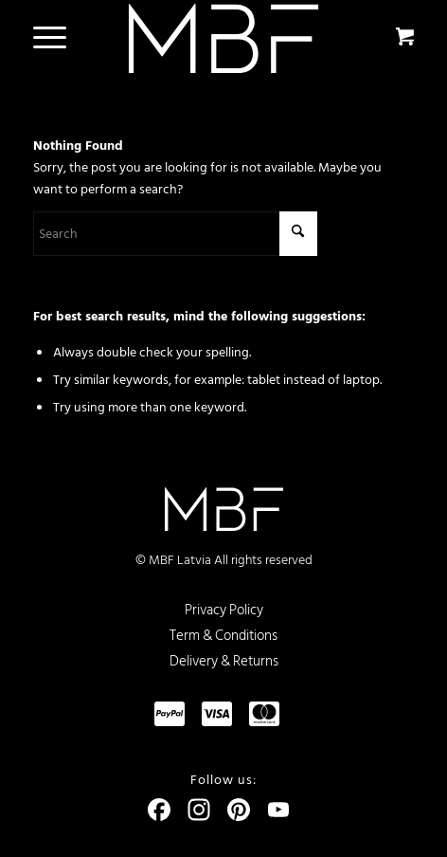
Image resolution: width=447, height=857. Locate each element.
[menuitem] (46, 38)
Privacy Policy (224, 610)
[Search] (175, 233)
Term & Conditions (223, 635)
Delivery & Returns (224, 661)
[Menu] (40, 38)
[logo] (224, 38)
